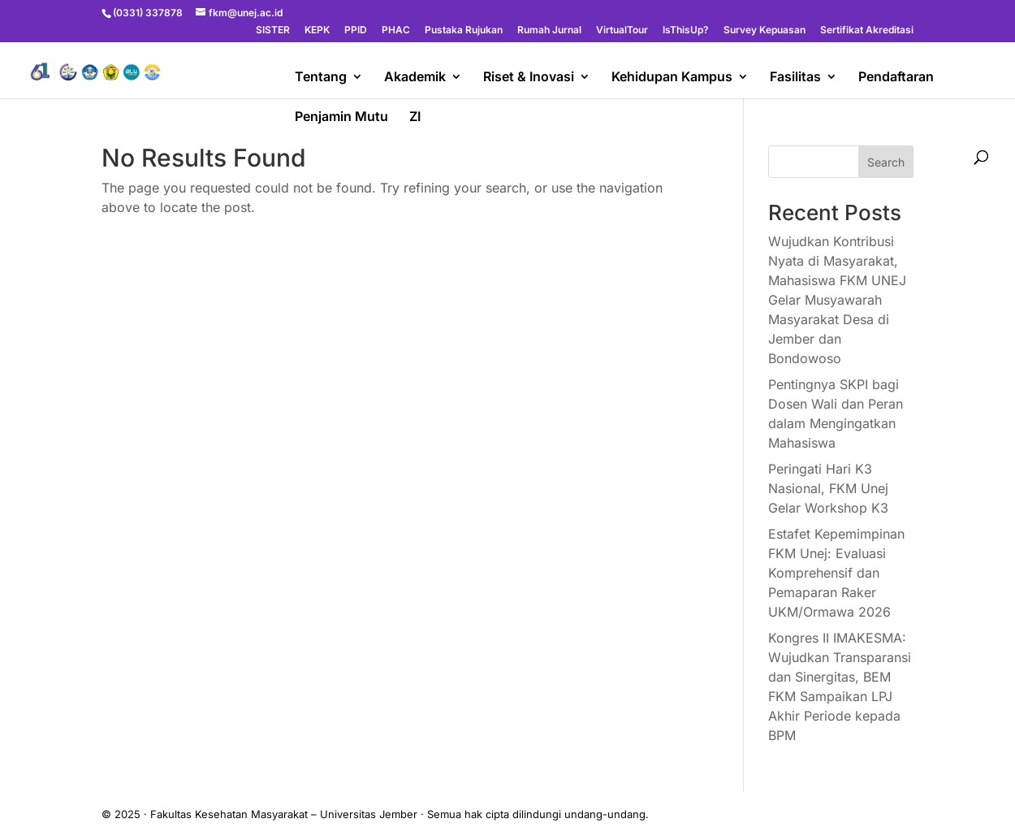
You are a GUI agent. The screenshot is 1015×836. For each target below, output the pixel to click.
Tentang (321, 77)
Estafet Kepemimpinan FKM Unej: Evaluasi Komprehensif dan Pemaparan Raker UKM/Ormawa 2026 (836, 573)
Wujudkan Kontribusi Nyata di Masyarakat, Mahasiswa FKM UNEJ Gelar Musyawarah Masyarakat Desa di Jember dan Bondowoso (837, 299)
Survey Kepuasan (764, 30)
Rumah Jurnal (549, 30)
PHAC (396, 30)
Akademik (415, 77)
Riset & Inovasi (528, 77)
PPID (355, 30)
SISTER (273, 30)
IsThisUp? (686, 30)
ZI (415, 117)
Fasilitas (795, 77)
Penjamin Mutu (341, 117)
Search (886, 162)
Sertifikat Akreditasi (867, 30)
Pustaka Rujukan (464, 30)
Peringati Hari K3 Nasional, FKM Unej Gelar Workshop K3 (828, 488)
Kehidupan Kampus (671, 77)
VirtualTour (622, 30)
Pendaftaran (896, 77)
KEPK (317, 30)
